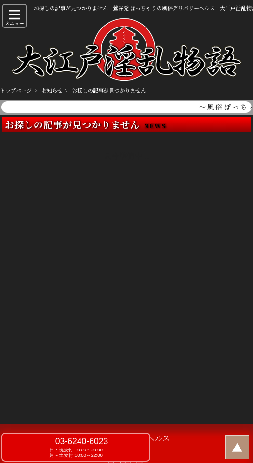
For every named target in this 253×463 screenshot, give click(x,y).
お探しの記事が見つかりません (109, 90)
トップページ (16, 90)
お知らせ (52, 90)
